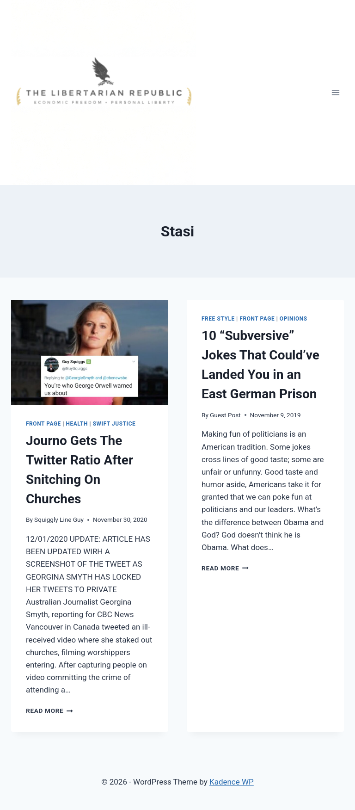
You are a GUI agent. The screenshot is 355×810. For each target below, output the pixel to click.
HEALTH (77, 423)
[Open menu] (335, 92)
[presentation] (89, 352)
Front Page (43, 423)
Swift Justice (114, 423)
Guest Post (225, 415)
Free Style (218, 318)
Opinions (293, 318)
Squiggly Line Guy (59, 519)
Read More (49, 710)
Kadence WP (231, 781)
